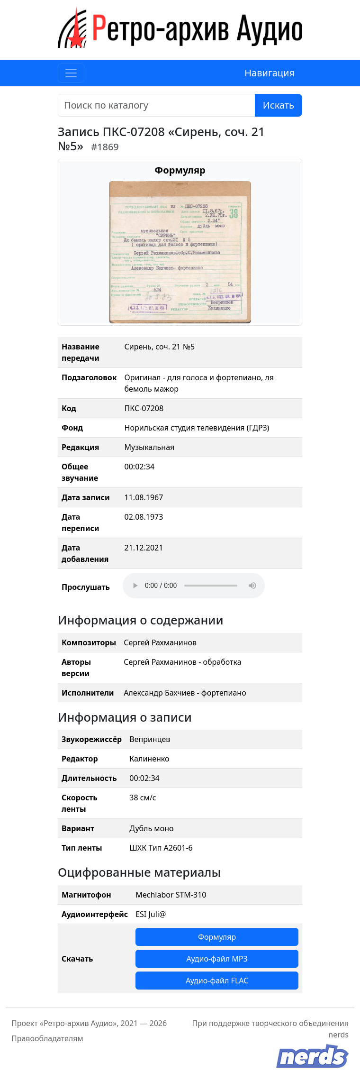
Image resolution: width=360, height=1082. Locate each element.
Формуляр (217, 937)
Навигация (269, 72)
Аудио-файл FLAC (217, 980)
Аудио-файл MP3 (217, 959)
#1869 (105, 146)
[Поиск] (156, 105)
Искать (278, 105)
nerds (338, 1034)
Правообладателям (47, 1038)
